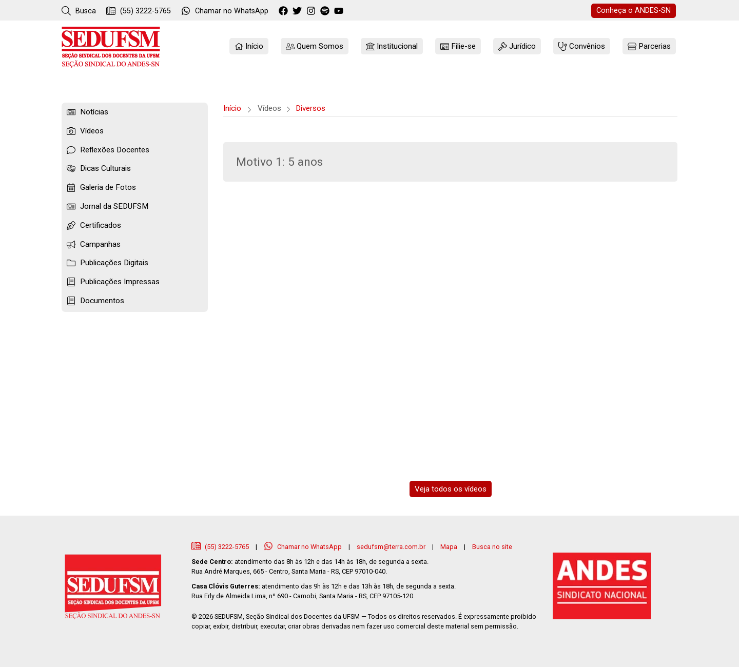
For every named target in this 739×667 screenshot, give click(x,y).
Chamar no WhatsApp (303, 547)
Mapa (448, 547)
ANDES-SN (633, 10)
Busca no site (492, 547)
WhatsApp (224, 10)
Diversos (310, 108)
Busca (79, 10)
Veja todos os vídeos (451, 489)
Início (232, 108)
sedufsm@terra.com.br (391, 547)
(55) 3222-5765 (138, 10)
